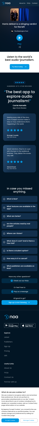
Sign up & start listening (19, 302)
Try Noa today (19, 66)
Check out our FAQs (20, 280)
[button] (19, 199)
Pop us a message (19, 291)
